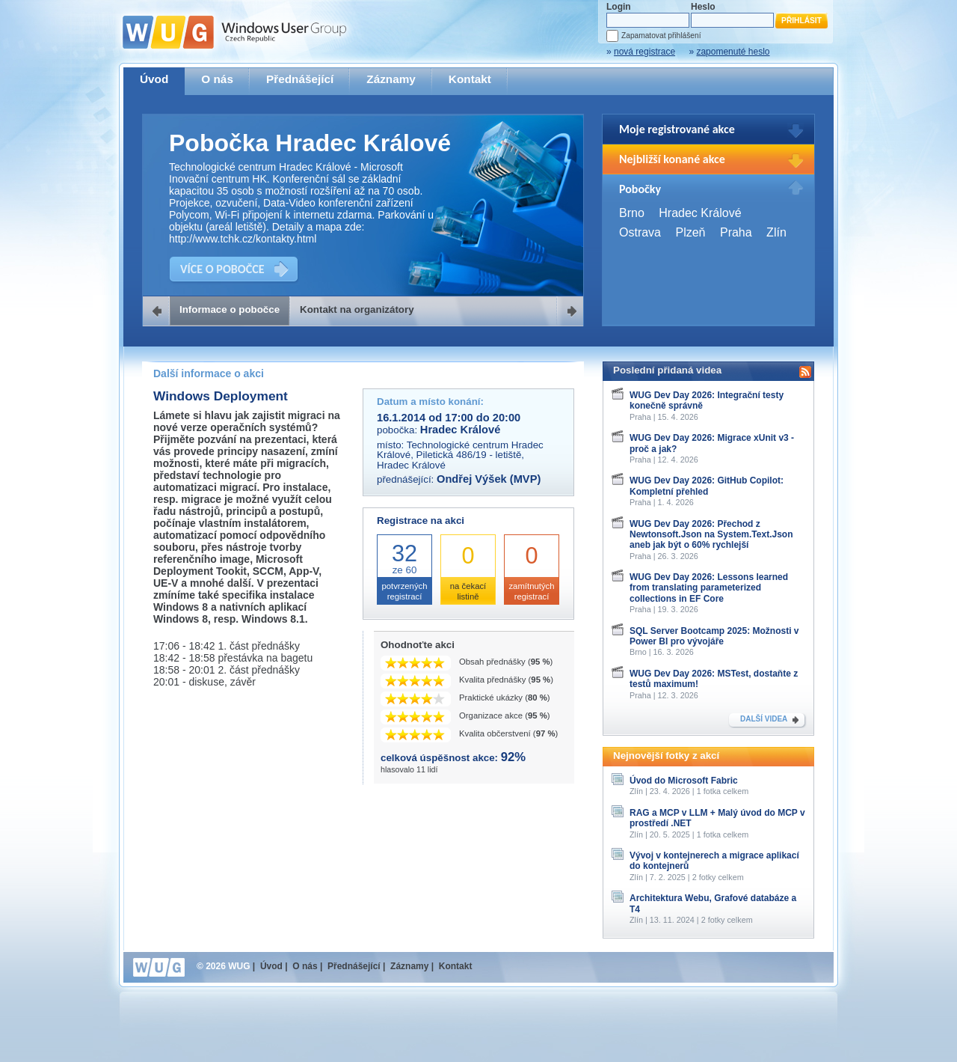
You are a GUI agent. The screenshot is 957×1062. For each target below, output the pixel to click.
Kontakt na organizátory (357, 309)
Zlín (776, 232)
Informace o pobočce (229, 309)
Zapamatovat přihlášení (661, 35)
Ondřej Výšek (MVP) (489, 479)
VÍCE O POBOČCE (222, 269)
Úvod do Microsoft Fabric (684, 780)
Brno (631, 213)
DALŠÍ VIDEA (763, 719)
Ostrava (640, 232)
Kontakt (470, 79)
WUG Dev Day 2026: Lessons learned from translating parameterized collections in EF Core (709, 588)
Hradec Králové (700, 213)
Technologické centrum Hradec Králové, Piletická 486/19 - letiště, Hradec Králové (460, 455)
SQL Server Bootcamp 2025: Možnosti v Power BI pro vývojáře (714, 636)
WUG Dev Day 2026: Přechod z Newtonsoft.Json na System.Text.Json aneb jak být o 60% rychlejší (711, 535)
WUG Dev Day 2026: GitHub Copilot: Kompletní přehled (707, 485)
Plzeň (690, 232)
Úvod (154, 79)
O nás (217, 79)
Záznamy (391, 79)
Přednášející (299, 79)
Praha (736, 232)
